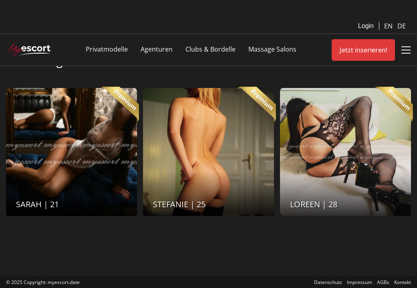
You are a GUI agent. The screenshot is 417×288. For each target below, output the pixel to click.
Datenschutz (328, 282)
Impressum (359, 282)
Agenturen (157, 49)
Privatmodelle (107, 49)
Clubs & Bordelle (210, 49)
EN (389, 26)
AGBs (383, 282)
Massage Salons (272, 49)
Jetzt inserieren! (363, 50)
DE (401, 26)
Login (366, 25)
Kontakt (402, 282)
